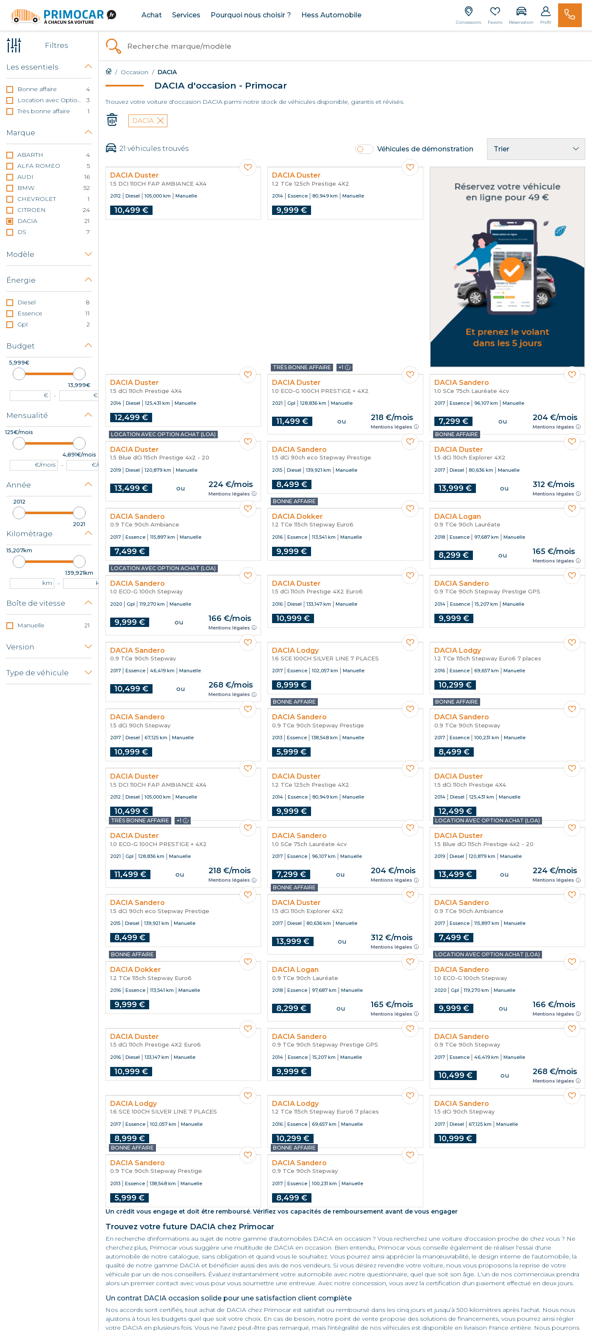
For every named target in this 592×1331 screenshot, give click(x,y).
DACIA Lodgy (295, 650)
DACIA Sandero (461, 383)
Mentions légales (395, 427)
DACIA (148, 121)
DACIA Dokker (297, 517)
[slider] (19, 374)
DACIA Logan (457, 517)
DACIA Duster (134, 175)
